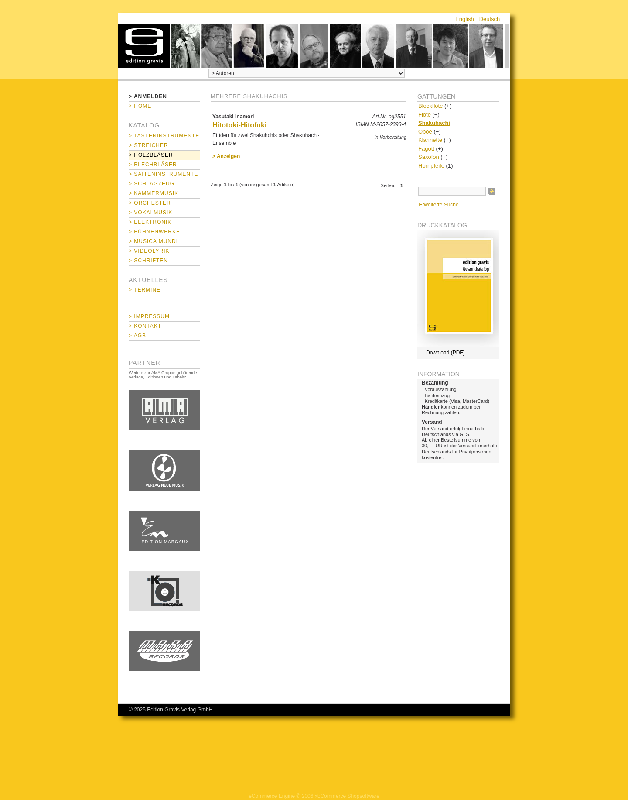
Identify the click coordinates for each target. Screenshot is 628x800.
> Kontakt (145, 326)
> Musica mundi (153, 241)
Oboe (425, 131)
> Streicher (148, 145)
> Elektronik (150, 222)
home (144, 46)
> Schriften (148, 261)
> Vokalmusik (150, 212)
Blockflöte (430, 106)
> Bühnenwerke (154, 232)
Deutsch (489, 19)
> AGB (137, 336)
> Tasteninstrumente (164, 136)
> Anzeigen (226, 156)
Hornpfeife (431, 165)
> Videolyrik (149, 251)
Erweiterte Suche (438, 205)
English (464, 19)
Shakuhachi (434, 123)
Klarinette (430, 140)
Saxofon (428, 157)
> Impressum (149, 316)
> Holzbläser (151, 155)
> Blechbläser (153, 164)
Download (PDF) (445, 353)
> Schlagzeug (151, 184)
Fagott (426, 148)
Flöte (424, 114)
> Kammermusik (153, 193)
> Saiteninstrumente (163, 174)
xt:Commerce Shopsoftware (347, 796)
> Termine (144, 290)
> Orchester (150, 203)
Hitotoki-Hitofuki (239, 125)
